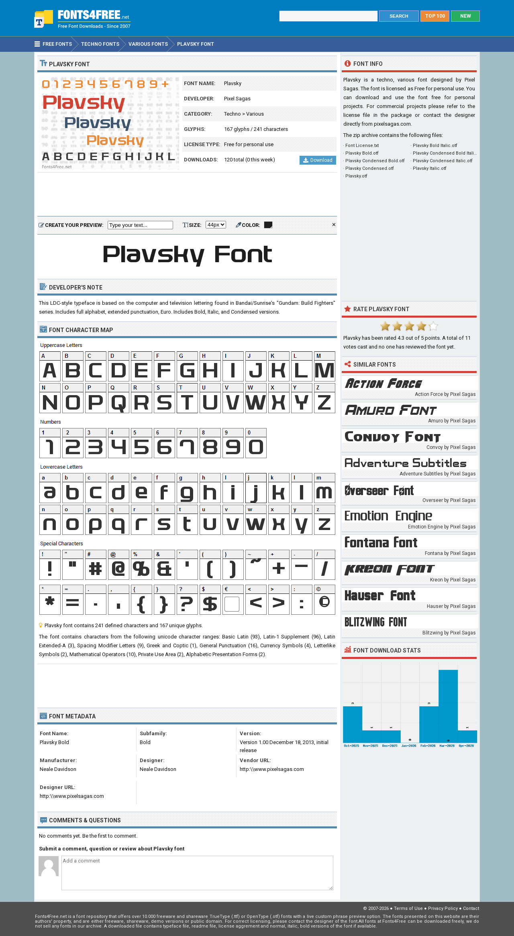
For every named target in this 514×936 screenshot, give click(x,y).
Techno (232, 114)
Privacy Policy (443, 908)
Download (317, 160)
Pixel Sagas (237, 99)
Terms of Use (408, 908)
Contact (471, 908)
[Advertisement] (187, 195)
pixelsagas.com (392, 124)
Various (255, 114)
